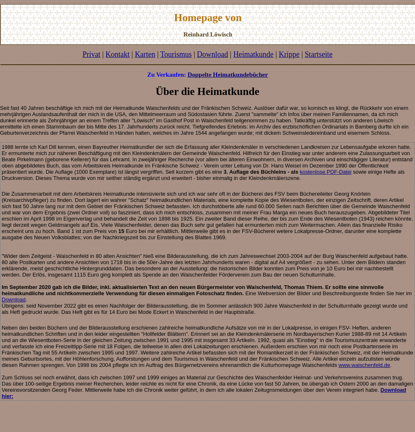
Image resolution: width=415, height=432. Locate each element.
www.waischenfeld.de (364, 365)
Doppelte (199, 74)
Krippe (289, 54)
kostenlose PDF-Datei (325, 172)
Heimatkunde (253, 54)
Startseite (318, 54)
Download (14, 299)
